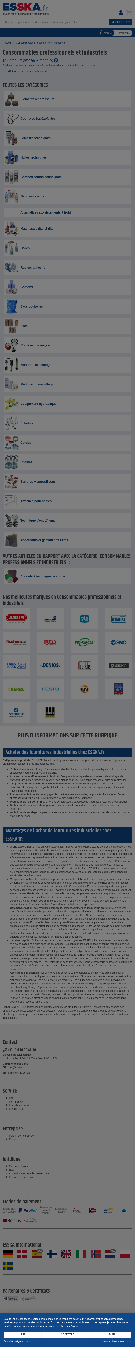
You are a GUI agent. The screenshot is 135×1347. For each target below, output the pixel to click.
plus (112, 1334)
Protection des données (121, 1341)
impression (106, 1341)
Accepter (67, 1334)
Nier (23, 1334)
